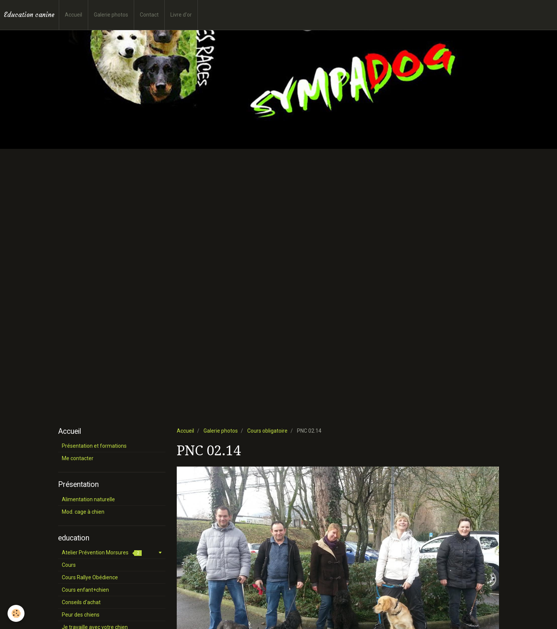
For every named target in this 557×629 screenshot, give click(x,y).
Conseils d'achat (81, 602)
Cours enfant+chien (85, 590)
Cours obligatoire (267, 431)
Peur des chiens (80, 615)
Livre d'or (181, 15)
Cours (69, 565)
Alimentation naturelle (88, 499)
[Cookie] (16, 613)
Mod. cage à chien (83, 512)
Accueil (73, 15)
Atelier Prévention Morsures (102, 552)
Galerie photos (111, 15)
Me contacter (77, 458)
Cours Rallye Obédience (90, 577)
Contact (149, 15)
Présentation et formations (94, 446)
